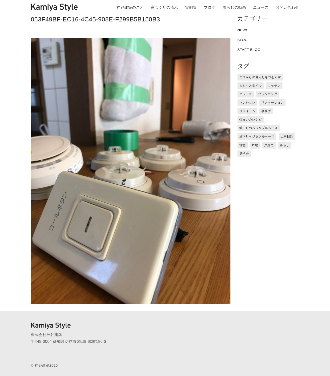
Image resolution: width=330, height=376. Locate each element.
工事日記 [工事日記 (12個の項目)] (287, 136)
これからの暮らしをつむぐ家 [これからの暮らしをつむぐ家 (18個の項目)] (260, 77)
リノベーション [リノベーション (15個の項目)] (272, 102)
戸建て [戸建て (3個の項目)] (269, 145)
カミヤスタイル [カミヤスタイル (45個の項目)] (250, 85)
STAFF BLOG (249, 50)
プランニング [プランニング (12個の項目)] (268, 94)
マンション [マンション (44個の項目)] (247, 102)
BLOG (242, 40)
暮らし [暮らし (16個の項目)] (285, 145)
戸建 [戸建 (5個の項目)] (255, 145)
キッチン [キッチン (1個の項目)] (274, 85)
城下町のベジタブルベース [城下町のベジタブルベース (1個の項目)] (258, 128)
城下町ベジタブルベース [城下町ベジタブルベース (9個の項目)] (257, 136)
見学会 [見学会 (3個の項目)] (244, 153)
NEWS (243, 30)
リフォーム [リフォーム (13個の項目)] (247, 111)
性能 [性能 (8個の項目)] (242, 145)
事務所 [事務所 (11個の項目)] (266, 111)
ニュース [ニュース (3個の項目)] (245, 94)
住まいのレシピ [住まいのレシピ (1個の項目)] (250, 119)
